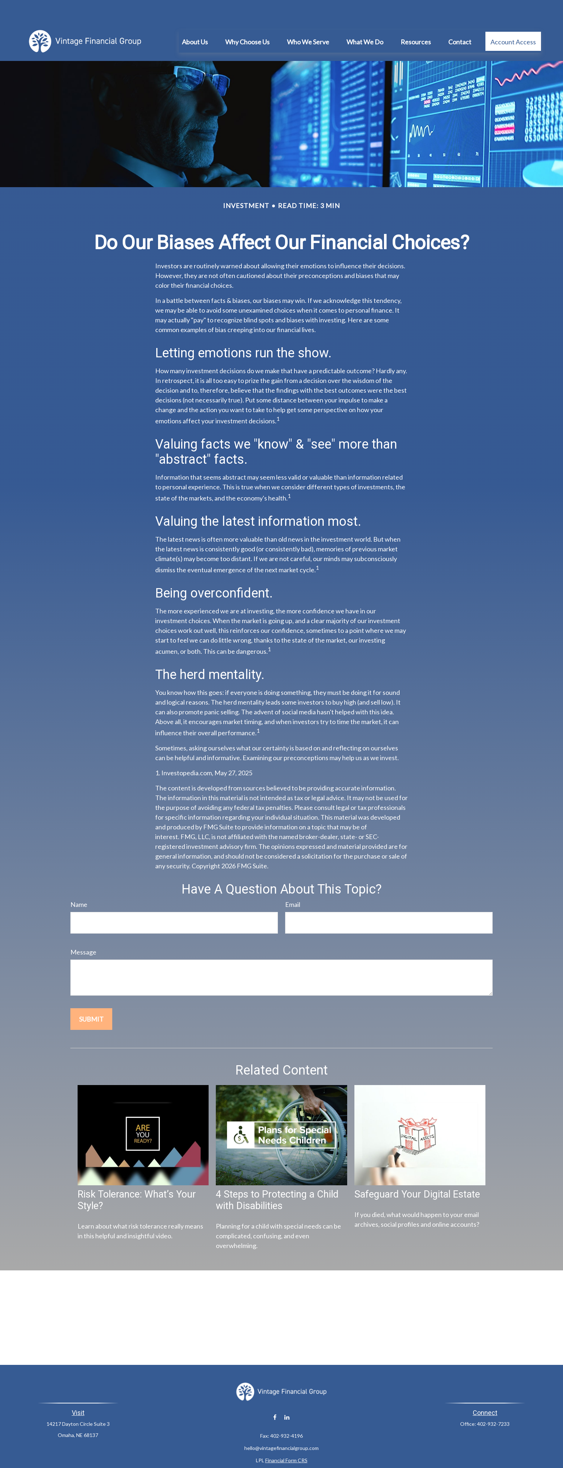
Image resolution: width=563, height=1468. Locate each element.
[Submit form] (91, 997)
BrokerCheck (353, 1452)
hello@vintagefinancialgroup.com (281, 1426)
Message (83, 930)
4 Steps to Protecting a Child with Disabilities (277, 1178)
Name (78, 883)
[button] (195, 19)
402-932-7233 (493, 1402)
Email (292, 883)
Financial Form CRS (286, 1439)
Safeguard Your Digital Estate (417, 1172)
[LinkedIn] (287, 1395)
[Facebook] (275, 1395)
